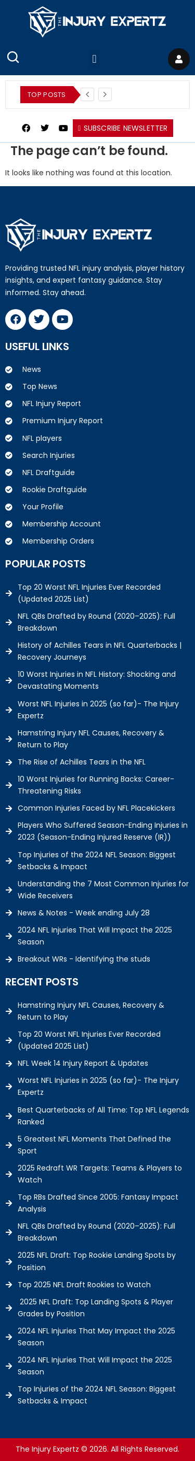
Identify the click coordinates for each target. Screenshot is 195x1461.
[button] (94, 58)
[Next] (105, 94)
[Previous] (87, 94)
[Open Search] (13, 57)
